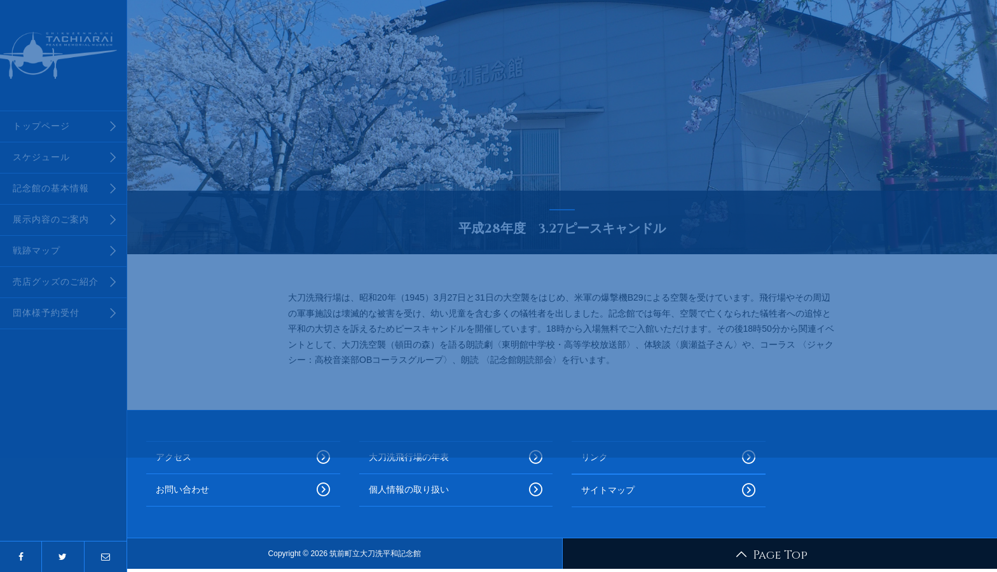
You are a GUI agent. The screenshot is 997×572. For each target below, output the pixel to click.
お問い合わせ (243, 490)
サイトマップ (668, 490)
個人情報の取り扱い (456, 490)
